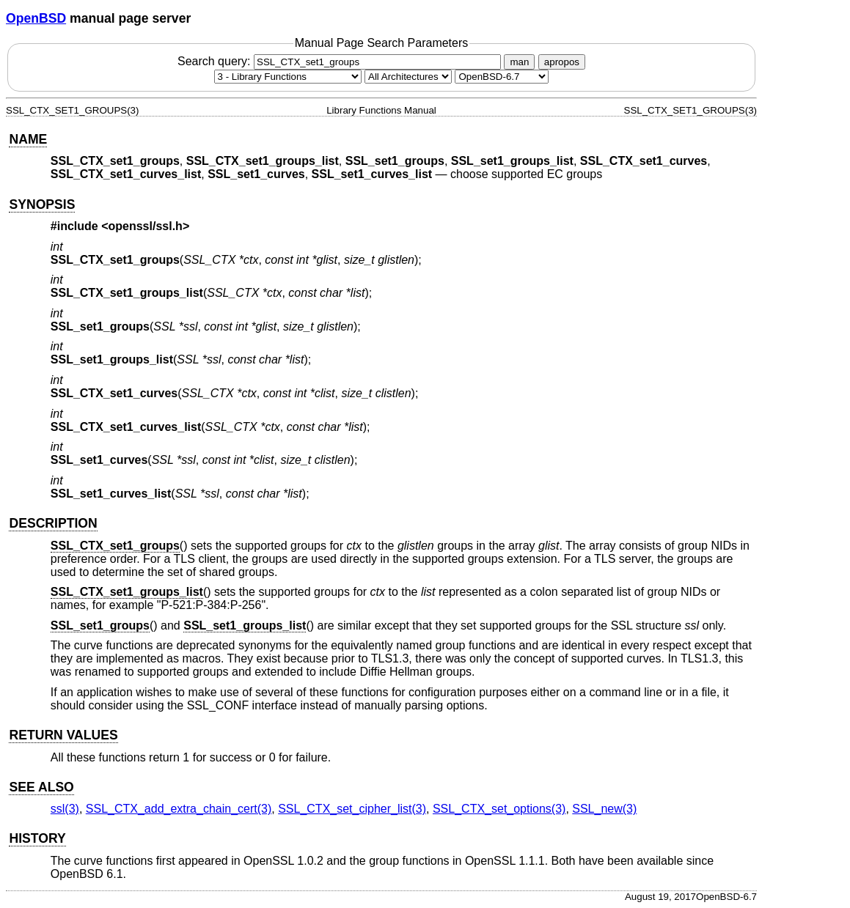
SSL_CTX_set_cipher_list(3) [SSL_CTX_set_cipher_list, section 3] (352, 808)
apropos (561, 61)
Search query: (341, 61)
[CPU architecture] (408, 77)
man (519, 61)
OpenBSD (36, 18)
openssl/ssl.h (146, 226)
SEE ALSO (41, 787)
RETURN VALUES (63, 735)
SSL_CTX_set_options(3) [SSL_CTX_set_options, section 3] (499, 808)
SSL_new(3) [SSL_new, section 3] (604, 808)
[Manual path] (502, 77)
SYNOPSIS (42, 204)
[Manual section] (288, 77)
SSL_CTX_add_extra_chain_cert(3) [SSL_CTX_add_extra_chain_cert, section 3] (178, 808)
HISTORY (37, 838)
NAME (28, 139)
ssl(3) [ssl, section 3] (65, 808)
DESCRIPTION (53, 523)
